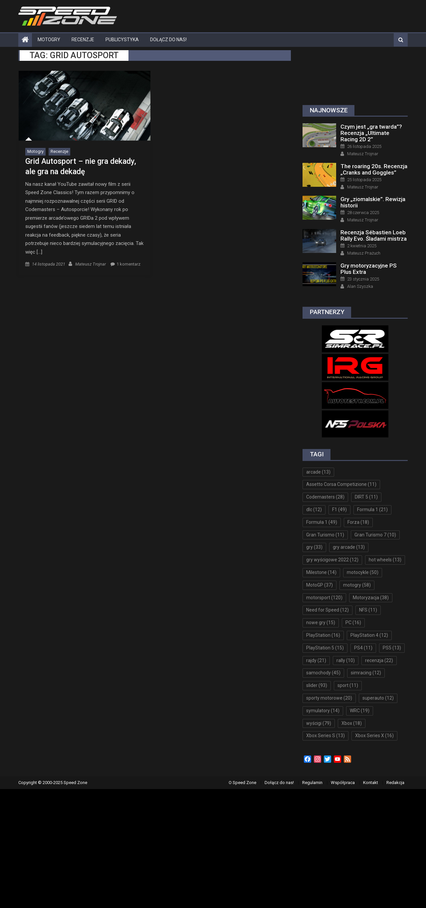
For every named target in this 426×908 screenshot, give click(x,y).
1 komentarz (128, 264)
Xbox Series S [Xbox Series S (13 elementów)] (325, 735)
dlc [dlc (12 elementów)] (314, 509)
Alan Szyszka (360, 286)
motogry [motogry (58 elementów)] (357, 585)
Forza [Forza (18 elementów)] (358, 522)
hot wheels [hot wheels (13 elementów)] (385, 559)
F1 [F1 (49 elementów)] (339, 509)
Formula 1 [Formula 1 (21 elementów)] (372, 509)
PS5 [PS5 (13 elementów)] (392, 647)
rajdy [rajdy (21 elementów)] (316, 660)
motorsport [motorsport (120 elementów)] (324, 597)
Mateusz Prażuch (363, 253)
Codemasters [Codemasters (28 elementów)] (325, 497)
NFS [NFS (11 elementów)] (368, 610)
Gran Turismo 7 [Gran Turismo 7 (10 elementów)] (375, 534)
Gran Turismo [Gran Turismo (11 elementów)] (325, 534)
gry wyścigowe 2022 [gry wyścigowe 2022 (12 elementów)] (332, 559)
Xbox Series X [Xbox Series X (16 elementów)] (374, 735)
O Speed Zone (242, 782)
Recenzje (83, 39)
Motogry (49, 39)
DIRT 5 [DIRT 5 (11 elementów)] (366, 497)
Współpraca (343, 782)
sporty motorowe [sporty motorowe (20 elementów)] (329, 698)
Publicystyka (122, 39)
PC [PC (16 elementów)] (353, 622)
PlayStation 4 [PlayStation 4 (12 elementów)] (369, 635)
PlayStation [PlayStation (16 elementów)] (323, 635)
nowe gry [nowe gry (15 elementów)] (320, 622)
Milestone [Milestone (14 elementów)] (321, 572)
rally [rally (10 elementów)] (345, 660)
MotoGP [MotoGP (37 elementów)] (319, 585)
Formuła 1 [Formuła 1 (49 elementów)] (321, 522)
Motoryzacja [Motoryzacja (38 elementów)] (371, 597)
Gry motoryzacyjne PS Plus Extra (368, 268)
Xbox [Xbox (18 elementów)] (351, 723)
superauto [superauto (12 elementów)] (378, 698)
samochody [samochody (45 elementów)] (323, 672)
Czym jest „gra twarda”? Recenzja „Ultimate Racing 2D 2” (371, 133)
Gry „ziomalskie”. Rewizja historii (372, 202)
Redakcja (395, 782)
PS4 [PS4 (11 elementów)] (363, 647)
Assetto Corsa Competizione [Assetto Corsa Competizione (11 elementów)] (341, 484)
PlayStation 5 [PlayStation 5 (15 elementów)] (325, 647)
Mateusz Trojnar (90, 264)
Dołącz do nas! (168, 39)
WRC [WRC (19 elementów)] (359, 710)
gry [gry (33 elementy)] (314, 547)
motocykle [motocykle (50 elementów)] (362, 572)
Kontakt (370, 782)
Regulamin (312, 782)
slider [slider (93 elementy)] (316, 685)
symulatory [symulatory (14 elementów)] (322, 710)
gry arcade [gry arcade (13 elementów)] (349, 547)
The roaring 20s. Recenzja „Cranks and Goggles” (373, 169)
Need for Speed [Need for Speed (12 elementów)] (327, 610)
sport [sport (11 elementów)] (347, 685)
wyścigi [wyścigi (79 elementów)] (318, 723)
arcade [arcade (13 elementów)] (318, 472)
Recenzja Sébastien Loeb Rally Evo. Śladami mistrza (373, 235)
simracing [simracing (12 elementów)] (366, 672)
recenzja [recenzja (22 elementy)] (379, 660)
